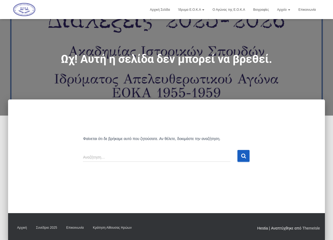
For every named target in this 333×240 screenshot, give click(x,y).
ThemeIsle (311, 228)
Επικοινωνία (307, 10)
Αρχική (22, 228)
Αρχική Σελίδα (160, 10)
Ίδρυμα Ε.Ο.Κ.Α (191, 10)
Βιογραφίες (261, 10)
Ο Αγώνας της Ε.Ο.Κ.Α (228, 10)
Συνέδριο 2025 (46, 228)
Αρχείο (283, 10)
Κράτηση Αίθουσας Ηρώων (112, 228)
